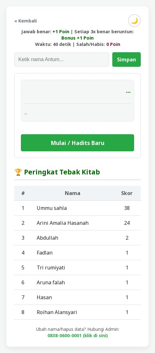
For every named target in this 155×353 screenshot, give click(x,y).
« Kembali (25, 21)
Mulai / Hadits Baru (77, 143)
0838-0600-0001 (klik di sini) (77, 335)
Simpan (126, 59)
